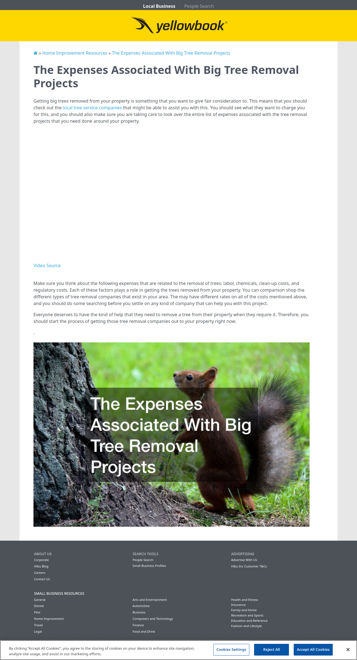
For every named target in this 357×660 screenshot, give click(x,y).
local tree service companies (92, 108)
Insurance (238, 605)
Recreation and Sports (247, 615)
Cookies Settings (231, 649)
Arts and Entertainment (149, 600)
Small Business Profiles (149, 566)
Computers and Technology (152, 619)
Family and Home (244, 610)
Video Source (47, 265)
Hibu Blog (41, 566)
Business (138, 612)
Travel (38, 625)
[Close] (348, 649)
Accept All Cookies (313, 649)
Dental (39, 606)
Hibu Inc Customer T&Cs (249, 566)
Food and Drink (143, 631)
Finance (138, 625)
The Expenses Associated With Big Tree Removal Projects (171, 53)
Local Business (159, 6)
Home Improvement (49, 619)
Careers (39, 572)
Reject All (271, 649)
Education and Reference (249, 620)
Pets (37, 612)
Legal (38, 631)
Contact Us (42, 579)
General (39, 600)
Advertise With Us (244, 560)
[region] (178, 650)
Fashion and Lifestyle (246, 626)
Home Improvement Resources (74, 53)
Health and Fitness (244, 600)
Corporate (41, 560)
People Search (199, 6)
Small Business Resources (59, 593)
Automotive (140, 606)
